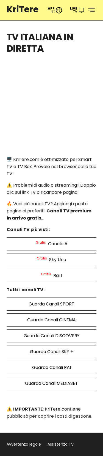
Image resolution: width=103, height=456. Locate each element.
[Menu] (77, 10)
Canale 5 (51, 243)
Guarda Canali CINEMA (51, 320)
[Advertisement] (51, 110)
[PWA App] (55, 10)
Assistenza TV (61, 444)
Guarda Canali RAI (51, 367)
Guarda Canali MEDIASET (51, 383)
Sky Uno (51, 259)
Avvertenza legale (24, 444)
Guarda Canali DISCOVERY (52, 336)
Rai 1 (51, 275)
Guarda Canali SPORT (51, 304)
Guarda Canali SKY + (51, 351)
